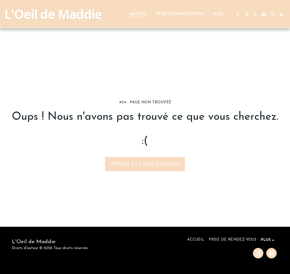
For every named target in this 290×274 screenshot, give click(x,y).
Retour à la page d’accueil (145, 164)
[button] (237, 14)
